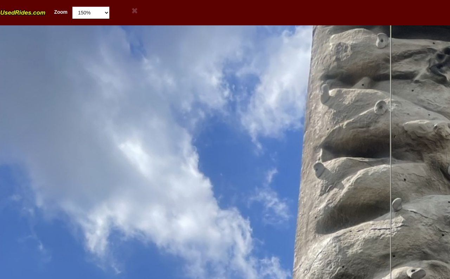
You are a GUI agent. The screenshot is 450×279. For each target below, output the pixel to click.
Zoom (34, 12)
